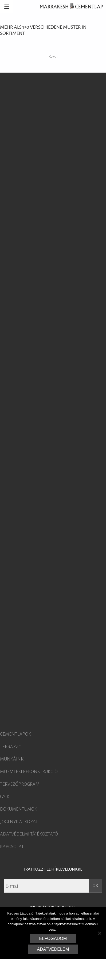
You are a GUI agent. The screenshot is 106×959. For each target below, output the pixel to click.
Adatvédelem (53, 949)
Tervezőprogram (20, 784)
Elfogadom (53, 938)
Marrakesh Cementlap (68, 6)
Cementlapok (15, 734)
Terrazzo (11, 746)
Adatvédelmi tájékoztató (29, 834)
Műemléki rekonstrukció (29, 771)
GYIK (4, 796)
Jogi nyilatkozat (19, 821)
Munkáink (11, 759)
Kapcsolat (12, 846)
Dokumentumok (18, 809)
